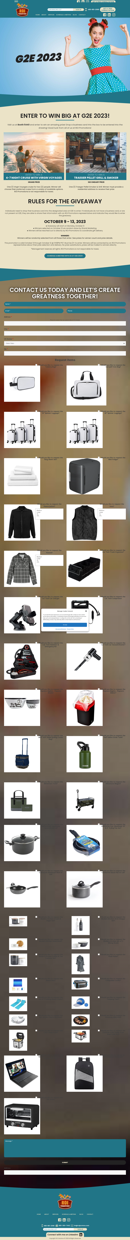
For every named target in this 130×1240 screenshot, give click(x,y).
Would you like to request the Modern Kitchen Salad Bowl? (51, 940)
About (43, 15)
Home (38, 15)
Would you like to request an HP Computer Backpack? (113, 1056)
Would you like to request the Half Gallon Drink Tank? (113, 736)
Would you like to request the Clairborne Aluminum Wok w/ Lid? (51, 872)
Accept (65, 624)
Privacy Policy (70, 629)
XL (49, 514)
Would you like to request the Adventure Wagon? (113, 783)
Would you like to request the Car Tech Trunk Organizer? (113, 551)
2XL (49, 516)
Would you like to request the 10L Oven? (51, 1098)
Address (8, 317)
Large (49, 512)
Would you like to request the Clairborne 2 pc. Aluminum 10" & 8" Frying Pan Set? (113, 826)
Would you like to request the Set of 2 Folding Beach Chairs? (50, 998)
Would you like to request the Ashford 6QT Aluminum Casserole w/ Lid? (51, 826)
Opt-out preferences (60, 629)
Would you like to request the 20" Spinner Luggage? (113, 412)
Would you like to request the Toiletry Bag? (51, 366)
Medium (49, 510)
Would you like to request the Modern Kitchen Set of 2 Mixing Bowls (113, 941)
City (6, 329)
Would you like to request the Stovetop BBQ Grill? (113, 1016)
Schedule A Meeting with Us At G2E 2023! (65, 256)
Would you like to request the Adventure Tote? (51, 783)
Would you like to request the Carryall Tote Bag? (113, 366)
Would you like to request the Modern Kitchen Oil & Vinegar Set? (113, 919)
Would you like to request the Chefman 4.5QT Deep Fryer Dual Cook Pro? (113, 1032)
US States (8, 339)
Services (51, 15)
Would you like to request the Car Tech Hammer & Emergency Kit (51, 644)
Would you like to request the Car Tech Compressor (113, 597)
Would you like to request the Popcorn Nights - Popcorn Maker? (113, 691)
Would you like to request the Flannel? (49, 551)
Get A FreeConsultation (107, 9)
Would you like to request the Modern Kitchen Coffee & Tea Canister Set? (51, 956)
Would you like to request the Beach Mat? (51, 979)
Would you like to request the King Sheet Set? (51, 458)
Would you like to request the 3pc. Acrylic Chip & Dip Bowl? (51, 1016)
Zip (6, 349)
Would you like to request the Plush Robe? (113, 955)
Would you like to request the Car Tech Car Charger (51, 597)
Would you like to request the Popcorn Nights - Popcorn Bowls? (51, 691)
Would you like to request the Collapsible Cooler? (113, 979)
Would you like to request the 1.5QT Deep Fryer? (51, 1031)
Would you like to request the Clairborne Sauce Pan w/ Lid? (113, 871)
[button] (86, 611)
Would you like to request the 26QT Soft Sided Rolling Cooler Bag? (50, 737)
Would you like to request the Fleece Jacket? (49, 505)
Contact (82, 15)
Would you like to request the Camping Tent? (113, 998)
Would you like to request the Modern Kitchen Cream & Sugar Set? (51, 919)
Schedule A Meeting (63, 15)
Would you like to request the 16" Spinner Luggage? (51, 412)
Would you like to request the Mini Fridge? (113, 458)
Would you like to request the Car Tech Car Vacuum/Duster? (113, 644)
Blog (75, 15)
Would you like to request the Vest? (112, 505)
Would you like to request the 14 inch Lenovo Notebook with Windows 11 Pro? (50, 1057)
